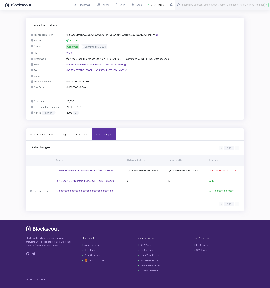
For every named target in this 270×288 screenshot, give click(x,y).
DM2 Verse (145, 245)
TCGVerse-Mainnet (149, 270)
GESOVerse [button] (156, 5)
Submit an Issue (92, 245)
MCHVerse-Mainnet (149, 260)
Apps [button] (137, 5)
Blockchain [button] (82, 5)
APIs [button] (120, 5)
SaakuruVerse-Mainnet (151, 265)
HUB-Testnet (202, 245)
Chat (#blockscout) (93, 255)
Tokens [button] (103, 5)
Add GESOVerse (96, 260)
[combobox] (225, 4)
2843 (69, 53)
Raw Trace (81, 134)
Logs (64, 134)
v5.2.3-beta (39, 279)
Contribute (89, 250)
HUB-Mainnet (146, 250)
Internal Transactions (41, 134)
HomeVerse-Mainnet (150, 255)
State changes (104, 134)
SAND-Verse (202, 250)
